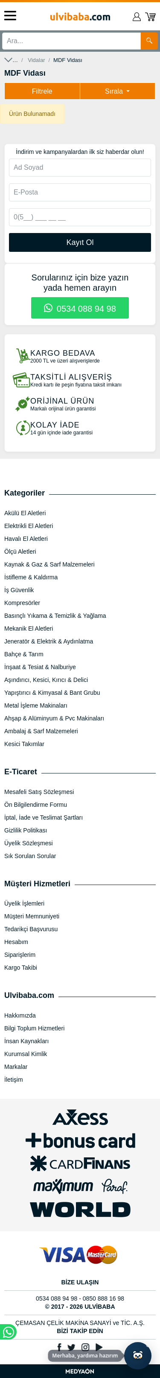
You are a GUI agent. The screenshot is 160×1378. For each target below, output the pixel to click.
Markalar (15, 1066)
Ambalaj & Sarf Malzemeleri (41, 731)
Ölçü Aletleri (20, 551)
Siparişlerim (19, 954)
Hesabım (16, 941)
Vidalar (36, 60)
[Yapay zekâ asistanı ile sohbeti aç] (137, 1355)
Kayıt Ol (79, 242)
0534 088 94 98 (80, 308)
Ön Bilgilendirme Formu (35, 804)
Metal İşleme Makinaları (35, 705)
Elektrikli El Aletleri (28, 525)
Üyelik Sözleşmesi (28, 843)
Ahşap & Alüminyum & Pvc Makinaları (54, 718)
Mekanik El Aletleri (28, 628)
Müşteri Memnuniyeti (31, 916)
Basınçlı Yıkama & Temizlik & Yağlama (55, 615)
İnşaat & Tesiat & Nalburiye (40, 667)
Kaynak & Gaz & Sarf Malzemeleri (49, 564)
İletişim (13, 1079)
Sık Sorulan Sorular (30, 856)
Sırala (115, 91)
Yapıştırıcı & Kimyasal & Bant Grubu (52, 692)
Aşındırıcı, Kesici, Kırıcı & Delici (46, 679)
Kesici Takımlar (24, 744)
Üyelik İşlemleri (24, 903)
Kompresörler (22, 602)
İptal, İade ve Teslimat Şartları (43, 817)
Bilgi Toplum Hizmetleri (34, 1028)
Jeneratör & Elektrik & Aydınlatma (48, 641)
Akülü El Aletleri (25, 513)
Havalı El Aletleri (26, 538)
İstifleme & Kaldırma (31, 577)
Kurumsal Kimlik (25, 1053)
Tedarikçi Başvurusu (31, 929)
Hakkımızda (20, 1015)
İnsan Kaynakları (26, 1041)
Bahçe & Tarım (24, 654)
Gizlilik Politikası (25, 830)
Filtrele (42, 91)
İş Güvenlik (19, 590)
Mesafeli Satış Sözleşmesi (39, 791)
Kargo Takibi (20, 967)
